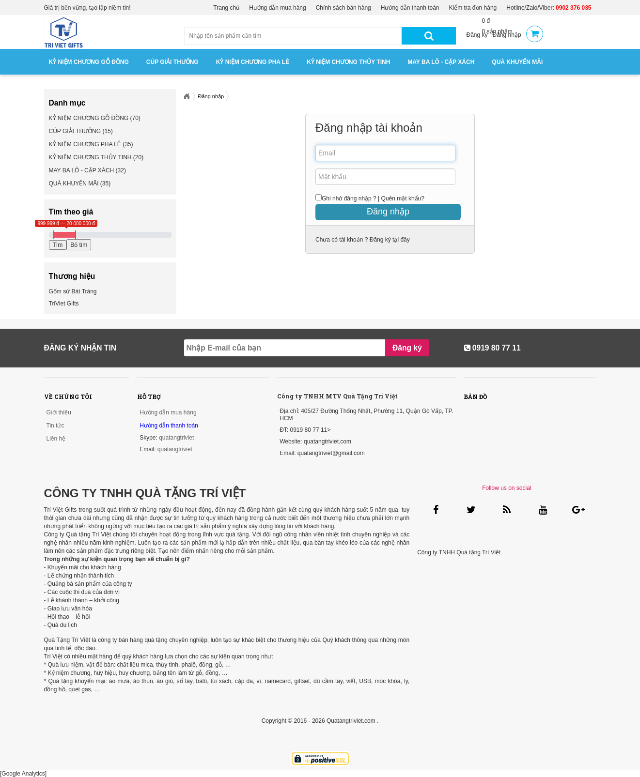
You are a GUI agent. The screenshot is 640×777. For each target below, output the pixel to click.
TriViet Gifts (64, 303)
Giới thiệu (59, 412)
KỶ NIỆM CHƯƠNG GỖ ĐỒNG (89, 62)
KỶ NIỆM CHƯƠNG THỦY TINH (348, 62)
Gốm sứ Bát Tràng (73, 291)
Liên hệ (56, 438)
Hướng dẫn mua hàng (277, 7)
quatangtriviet (176, 437)
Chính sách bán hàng (343, 7)
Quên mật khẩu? (402, 198)
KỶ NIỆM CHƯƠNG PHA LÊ (253, 62)
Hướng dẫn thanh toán (410, 7)
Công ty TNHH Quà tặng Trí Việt (458, 552)
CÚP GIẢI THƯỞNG (172, 62)
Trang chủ (226, 7)
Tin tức (55, 425)
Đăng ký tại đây (388, 239)
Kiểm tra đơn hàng (473, 7)
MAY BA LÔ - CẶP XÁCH (440, 62)
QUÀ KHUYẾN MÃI (517, 62)
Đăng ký (477, 34)
